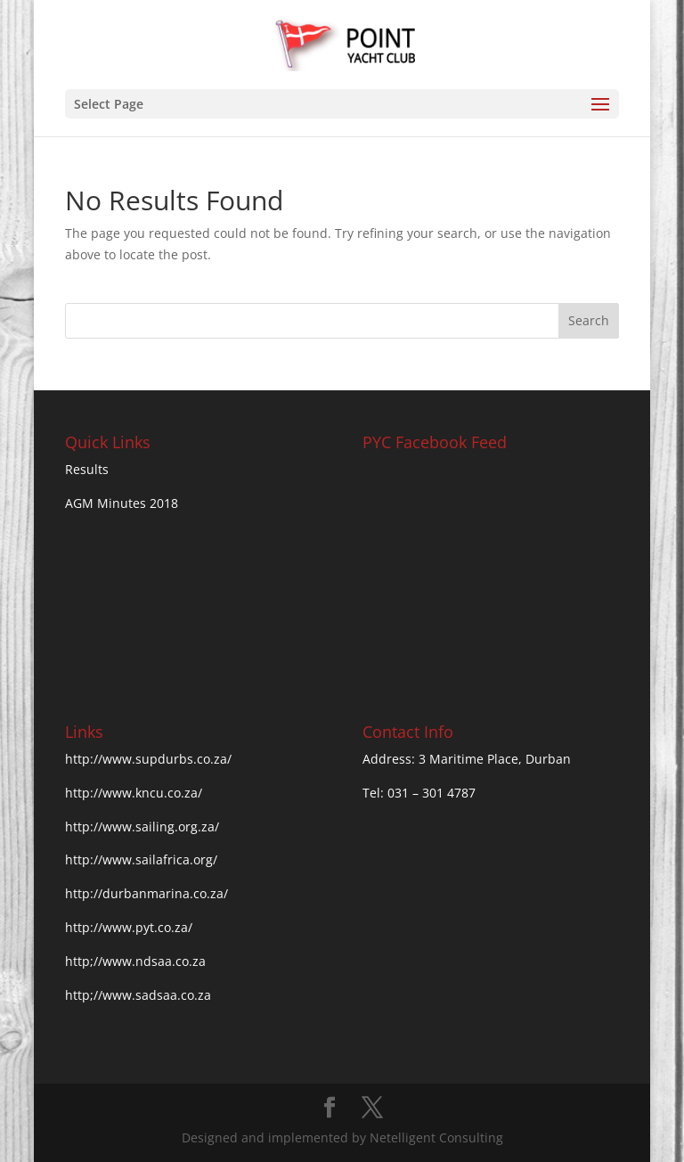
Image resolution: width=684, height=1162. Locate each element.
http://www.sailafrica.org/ (141, 859)
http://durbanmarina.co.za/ (146, 893)
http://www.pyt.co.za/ (128, 927)
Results (87, 469)
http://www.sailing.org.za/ (142, 826)
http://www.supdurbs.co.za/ (148, 758)
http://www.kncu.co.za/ (133, 792)
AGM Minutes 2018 (121, 503)
